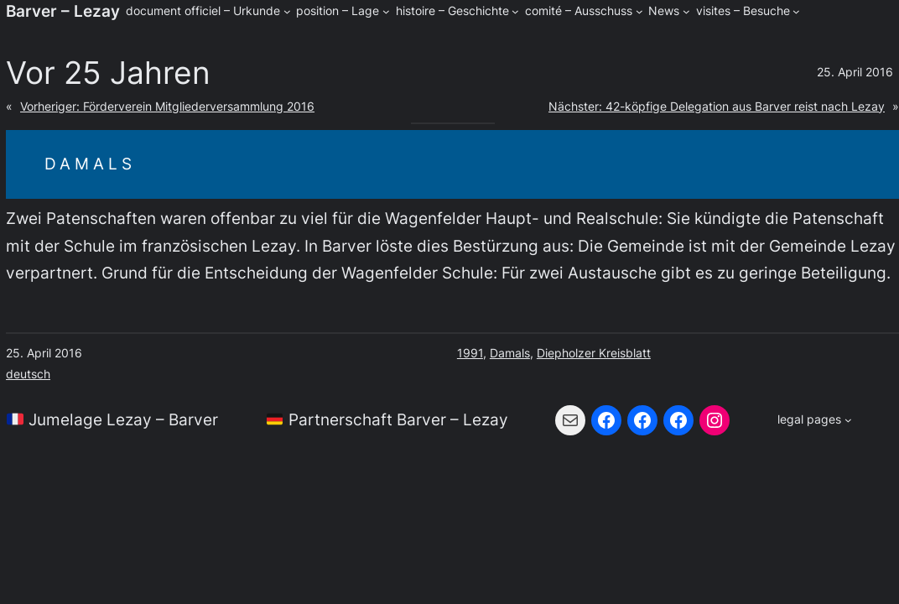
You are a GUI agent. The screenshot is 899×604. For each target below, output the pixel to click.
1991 (470, 353)
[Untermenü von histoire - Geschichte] (515, 11)
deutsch (28, 374)
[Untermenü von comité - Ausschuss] (639, 11)
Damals (510, 353)
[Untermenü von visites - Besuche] (796, 11)
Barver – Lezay (63, 11)
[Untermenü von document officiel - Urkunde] (287, 11)
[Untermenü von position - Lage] (386, 11)
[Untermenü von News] (686, 11)
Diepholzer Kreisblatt (594, 353)
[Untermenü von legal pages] (814, 420)
